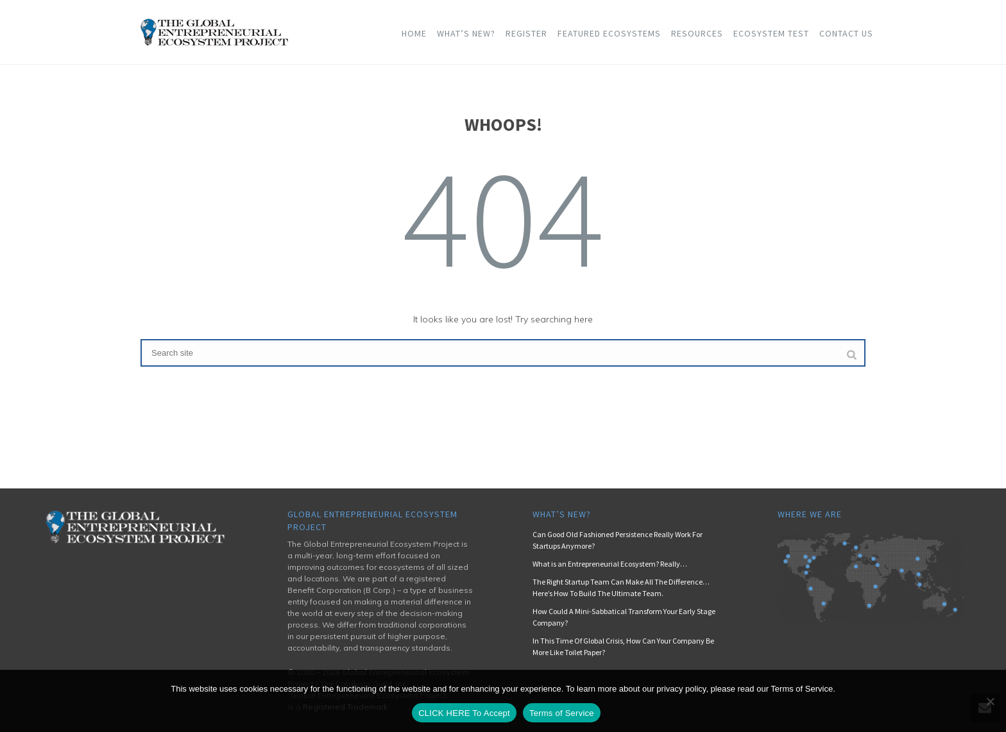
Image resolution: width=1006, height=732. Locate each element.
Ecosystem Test (771, 33)
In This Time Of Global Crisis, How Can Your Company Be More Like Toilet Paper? (623, 646)
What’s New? (466, 33)
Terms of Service (561, 713)
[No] (990, 701)
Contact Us (846, 33)
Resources (697, 33)
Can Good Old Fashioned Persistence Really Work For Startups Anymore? (618, 540)
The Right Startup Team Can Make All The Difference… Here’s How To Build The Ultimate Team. (621, 587)
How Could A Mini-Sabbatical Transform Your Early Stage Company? (624, 617)
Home (414, 33)
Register (526, 33)
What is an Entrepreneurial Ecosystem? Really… (610, 564)
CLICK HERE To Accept (464, 713)
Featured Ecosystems (609, 33)
